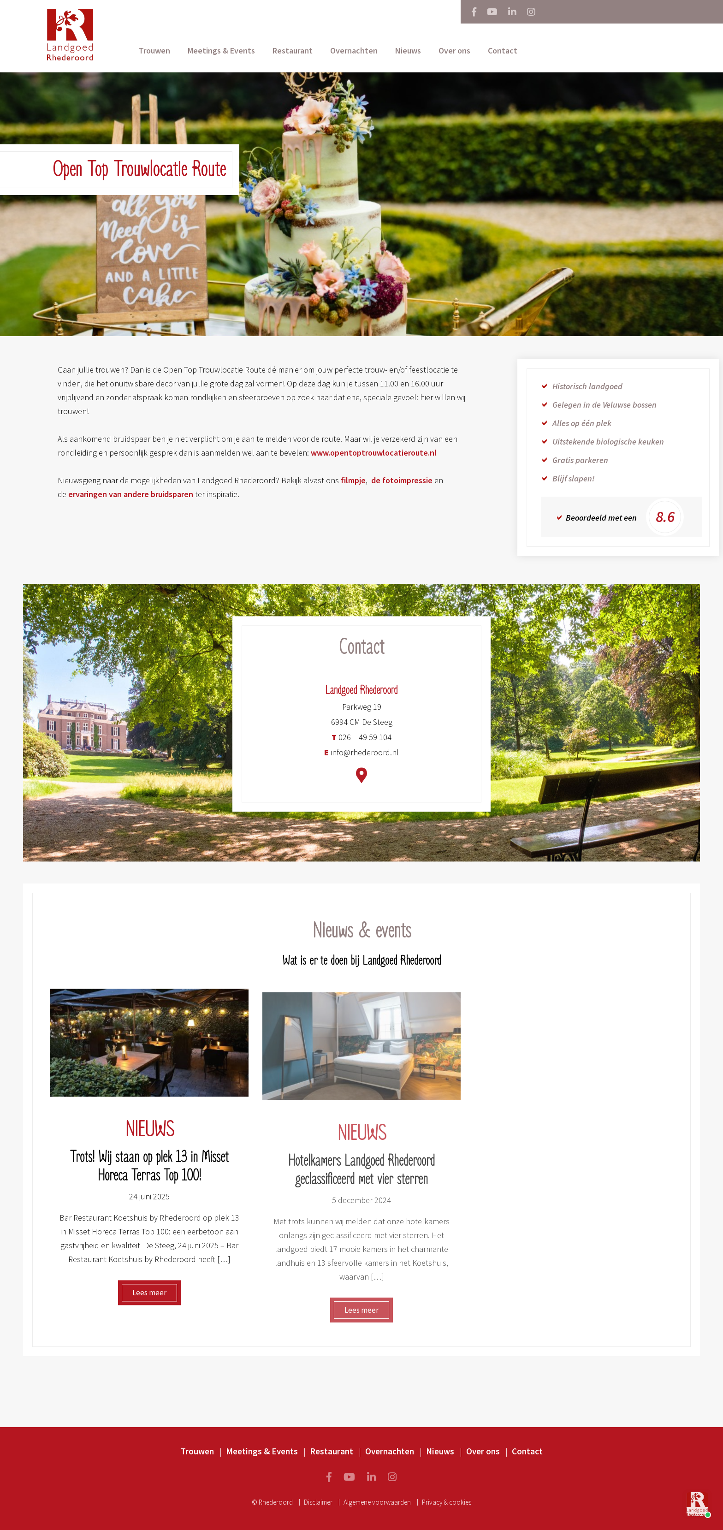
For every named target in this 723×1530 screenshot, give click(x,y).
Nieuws (408, 50)
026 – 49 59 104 (361, 742)
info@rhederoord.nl (361, 758)
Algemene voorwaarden (377, 1502)
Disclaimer (318, 1502)
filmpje (353, 480)
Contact (502, 50)
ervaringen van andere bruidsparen (130, 494)
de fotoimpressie (402, 480)
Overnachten (354, 50)
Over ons (454, 50)
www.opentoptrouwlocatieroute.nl (374, 452)
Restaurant (293, 50)
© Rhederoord (272, 1502)
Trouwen (154, 50)
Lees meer (149, 1298)
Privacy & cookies (446, 1502)
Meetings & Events (221, 50)
